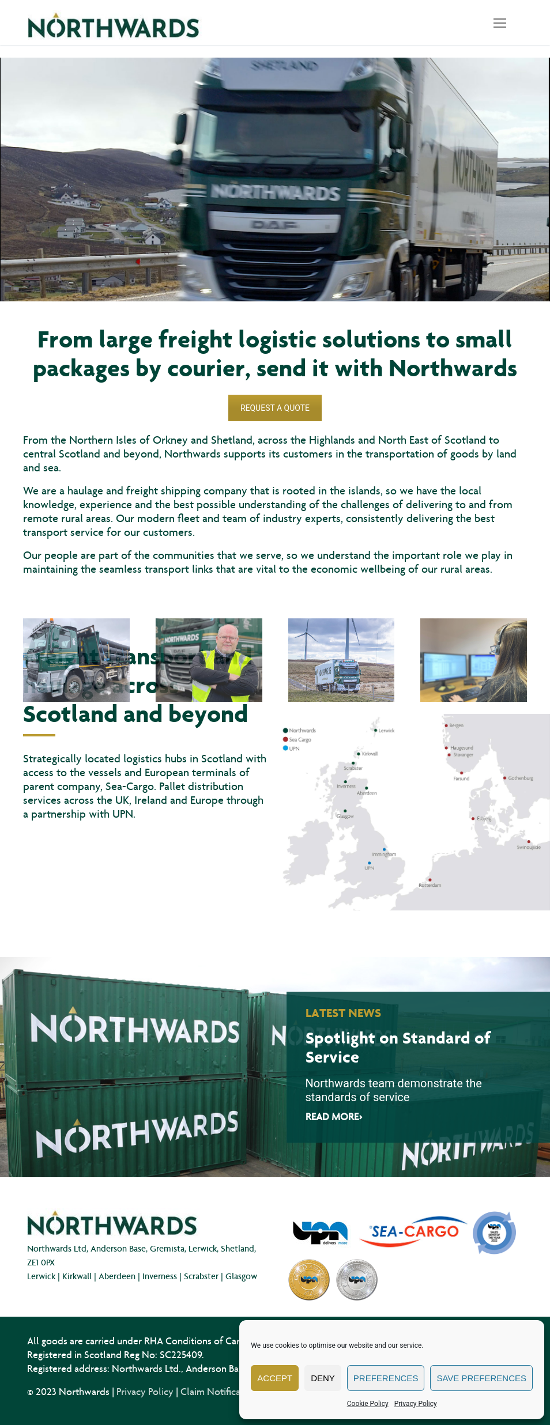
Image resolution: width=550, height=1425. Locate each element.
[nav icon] (500, 22)
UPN (122, 814)
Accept (274, 1378)
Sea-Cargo (130, 786)
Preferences (386, 1378)
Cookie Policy (368, 1404)
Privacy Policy (415, 1404)
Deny (323, 1378)
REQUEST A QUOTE (275, 408)
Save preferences (481, 1378)
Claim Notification (218, 1391)
